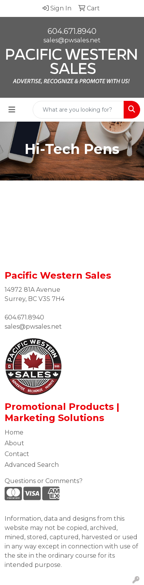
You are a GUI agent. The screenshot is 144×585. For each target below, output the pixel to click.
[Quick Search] (78, 110)
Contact (17, 454)
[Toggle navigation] (12, 109)
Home (14, 432)
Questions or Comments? (44, 481)
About (14, 443)
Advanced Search (32, 464)
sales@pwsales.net (72, 40)
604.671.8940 (72, 31)
